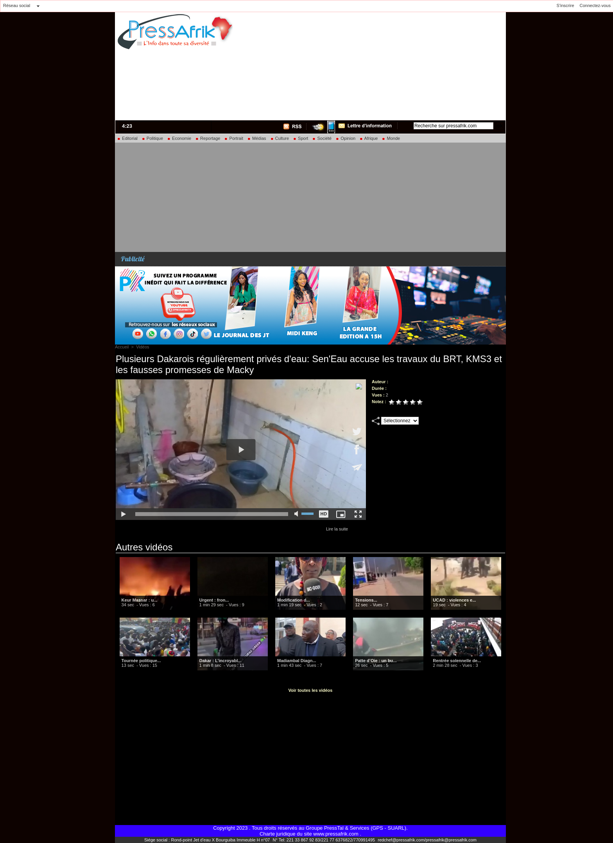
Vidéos (142, 347)
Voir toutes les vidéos (311, 690)
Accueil (122, 347)
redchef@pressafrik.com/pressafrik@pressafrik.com (427, 840)
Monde (391, 138)
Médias (256, 138)
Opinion (345, 138)
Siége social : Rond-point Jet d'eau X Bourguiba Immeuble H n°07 (207, 840)
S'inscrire (565, 5)
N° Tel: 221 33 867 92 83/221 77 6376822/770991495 (324, 840)
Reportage (207, 138)
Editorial (127, 138)
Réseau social (16, 5)
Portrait (233, 138)
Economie (179, 138)
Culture (279, 138)
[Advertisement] (406, 65)
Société (322, 138)
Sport (300, 138)
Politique (152, 138)
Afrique (368, 138)
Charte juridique (278, 834)
